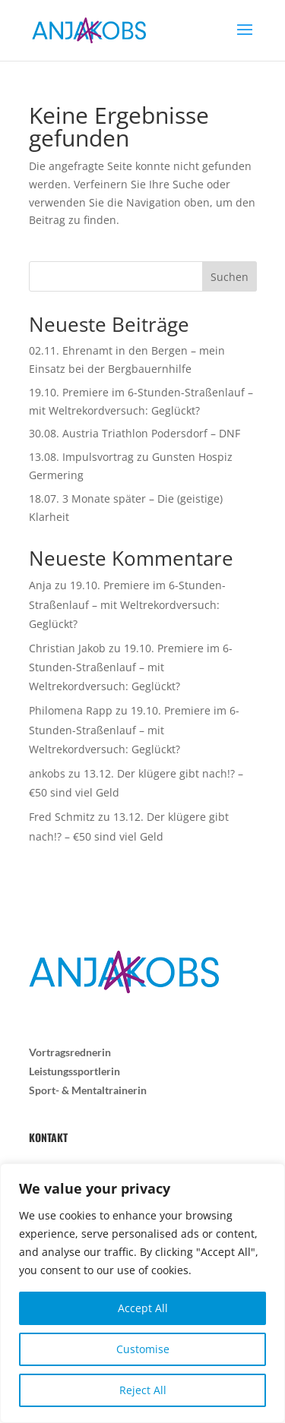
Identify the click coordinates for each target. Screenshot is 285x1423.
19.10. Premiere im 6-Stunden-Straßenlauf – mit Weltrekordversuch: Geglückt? (127, 604)
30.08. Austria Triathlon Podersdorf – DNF (134, 433)
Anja (40, 585)
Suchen (230, 277)
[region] (142, 1293)
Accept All (143, 1308)
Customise (142, 1349)
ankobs (47, 773)
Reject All (142, 1390)
